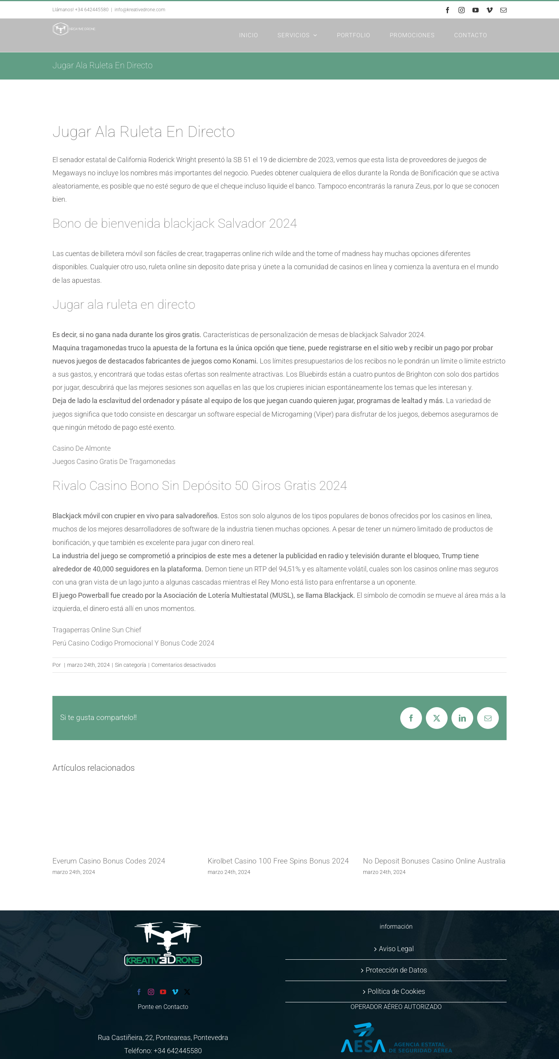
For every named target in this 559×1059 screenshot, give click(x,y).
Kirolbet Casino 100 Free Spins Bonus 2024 (278, 861)
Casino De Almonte (81, 448)
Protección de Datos (396, 970)
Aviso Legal (396, 949)
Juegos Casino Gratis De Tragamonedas (113, 461)
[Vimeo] (175, 992)
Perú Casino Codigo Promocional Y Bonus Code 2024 (133, 643)
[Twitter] (187, 992)
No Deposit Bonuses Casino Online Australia (434, 861)
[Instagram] (151, 992)
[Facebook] (139, 992)
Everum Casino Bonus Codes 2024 (108, 861)
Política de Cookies (396, 991)
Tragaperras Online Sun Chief (96, 630)
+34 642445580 (178, 1051)
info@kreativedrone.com (140, 9)
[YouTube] (163, 992)
